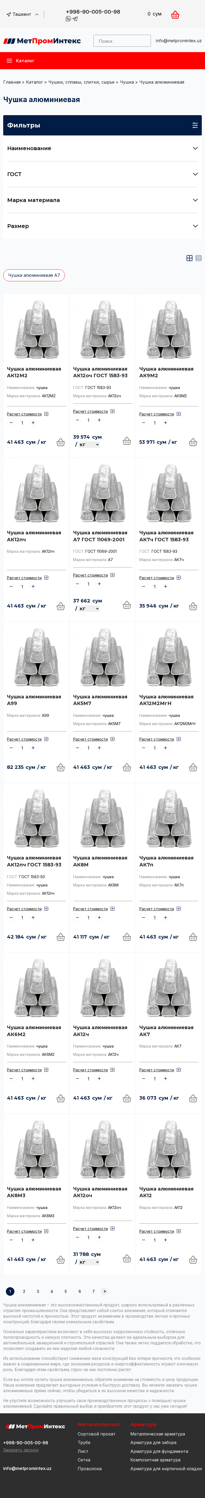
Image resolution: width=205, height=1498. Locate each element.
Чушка (127, 82)
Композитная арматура (155, 1459)
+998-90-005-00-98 (93, 12)
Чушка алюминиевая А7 (34, 275)
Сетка (84, 1459)
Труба (84, 1442)
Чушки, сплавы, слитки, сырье (81, 82)
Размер (102, 226)
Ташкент (22, 14)
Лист (83, 1451)
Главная (12, 82)
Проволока (90, 1468)
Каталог (34, 82)
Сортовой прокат (97, 1434)
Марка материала (102, 200)
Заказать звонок (21, 1450)
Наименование (102, 148)
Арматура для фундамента (159, 1451)
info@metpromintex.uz (179, 40)
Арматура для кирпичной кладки (166, 1468)
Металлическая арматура (157, 1434)
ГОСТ (102, 174)
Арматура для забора (153, 1442)
